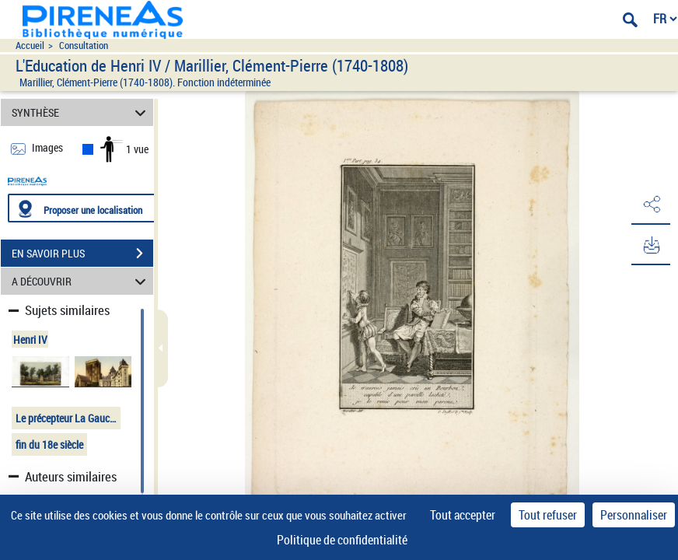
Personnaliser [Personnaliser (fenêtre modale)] (633, 514)
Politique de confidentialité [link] (342, 539)
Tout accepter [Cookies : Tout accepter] (462, 514)
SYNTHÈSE (81, 112)
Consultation (83, 45)
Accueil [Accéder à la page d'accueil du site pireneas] (30, 45)
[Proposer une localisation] (82, 208)
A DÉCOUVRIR (81, 281)
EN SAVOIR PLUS (82, 253)
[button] (650, 204)
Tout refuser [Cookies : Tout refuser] (548, 514)
